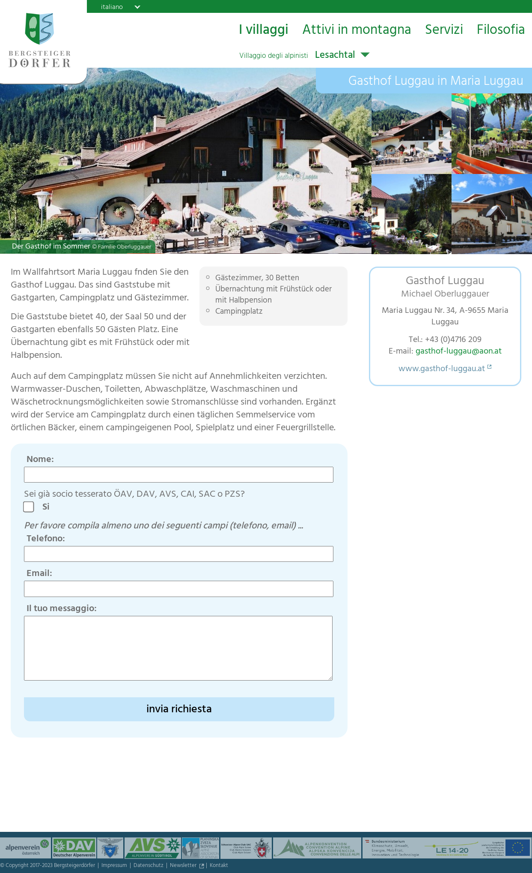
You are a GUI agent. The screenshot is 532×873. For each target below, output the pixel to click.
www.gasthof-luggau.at (441, 370)
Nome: (40, 460)
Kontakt (219, 866)
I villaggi (263, 30)
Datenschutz (149, 866)
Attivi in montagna (356, 30)
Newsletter (184, 866)
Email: (39, 574)
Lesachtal (297, 56)
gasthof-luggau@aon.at (459, 352)
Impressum (114, 866)
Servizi (444, 30)
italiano (112, 7)
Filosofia (501, 30)
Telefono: (46, 540)
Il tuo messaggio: (62, 609)
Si (49, 508)
